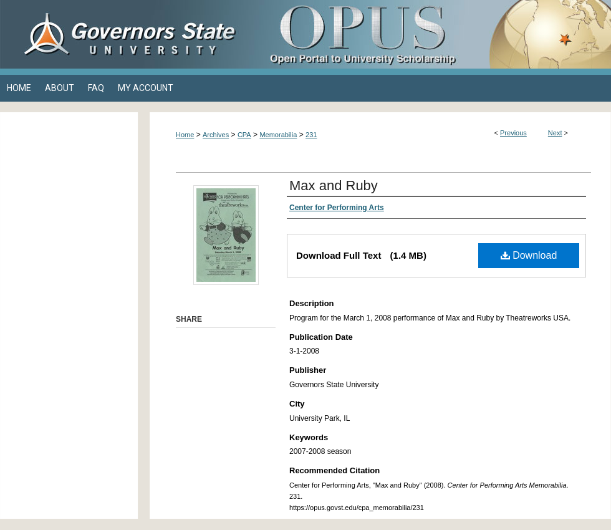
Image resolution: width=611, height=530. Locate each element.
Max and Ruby (333, 185)
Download (529, 255)
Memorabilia (278, 134)
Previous (513, 133)
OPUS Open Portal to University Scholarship (430, 34)
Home (185, 134)
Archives (216, 134)
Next (555, 133)
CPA (244, 134)
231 (311, 134)
